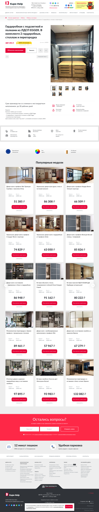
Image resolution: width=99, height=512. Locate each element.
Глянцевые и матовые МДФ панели (55, 468)
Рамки (65, 462)
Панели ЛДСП (52, 473)
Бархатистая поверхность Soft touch (70, 467)
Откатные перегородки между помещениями (26, 475)
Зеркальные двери (85, 467)
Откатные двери (84, 474)
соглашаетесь (31, 507)
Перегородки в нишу (24, 477)
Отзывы (82, 12)
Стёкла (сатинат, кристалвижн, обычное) (56, 471)
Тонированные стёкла (54, 464)
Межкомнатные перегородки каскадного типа (26, 467)
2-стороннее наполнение (54, 476)
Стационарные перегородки (26, 471)
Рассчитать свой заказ (19, 207)
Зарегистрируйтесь (81, 3)
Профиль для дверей (85, 471)
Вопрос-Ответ (84, 464)
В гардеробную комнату (10, 469)
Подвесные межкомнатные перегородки (26, 480)
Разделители (66, 473)
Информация (90, 505)
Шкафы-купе (44, 12)
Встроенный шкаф (39, 464)
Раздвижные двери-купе (86, 466)
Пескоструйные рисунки (54, 466)
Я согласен (69, 506)
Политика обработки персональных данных (82, 508)
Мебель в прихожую (39, 477)
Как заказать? (39, 456)
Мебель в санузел (38, 480)
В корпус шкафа (8, 467)
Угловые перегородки (24, 473)
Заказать (31, 50)
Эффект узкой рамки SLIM (69, 464)
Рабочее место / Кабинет (40, 475)
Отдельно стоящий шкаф (40, 466)
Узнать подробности (49, 487)
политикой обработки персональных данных (66, 434)
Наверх (91, 493)
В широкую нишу (9, 466)
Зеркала (51, 474)
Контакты (90, 12)
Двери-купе (9, 12)
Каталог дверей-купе (13, 18)
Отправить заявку (69, 429)
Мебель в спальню (39, 478)
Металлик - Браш (67, 469)
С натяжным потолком (10, 471)
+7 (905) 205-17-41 (49, 502)
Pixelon (92, 501)
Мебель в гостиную (32, 18)
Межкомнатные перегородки (26, 12)
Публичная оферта (89, 510)
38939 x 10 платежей (24, 43)
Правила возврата (54, 456)
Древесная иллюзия (68, 470)
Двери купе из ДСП (85, 472)
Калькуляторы (24, 456)
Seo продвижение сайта (83, 503)
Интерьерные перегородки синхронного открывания (26, 470)
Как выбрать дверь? (86, 462)
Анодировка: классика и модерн (71, 472)
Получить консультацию (16, 50)
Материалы (63, 12)
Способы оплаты (71, 456)
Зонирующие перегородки (26, 481)
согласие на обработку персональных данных (43, 434)
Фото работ (74, 12)
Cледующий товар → (42, 56)
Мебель (54, 12)
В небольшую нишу (9, 464)
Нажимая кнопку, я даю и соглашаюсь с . (49, 434)
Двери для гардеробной (86, 469)
